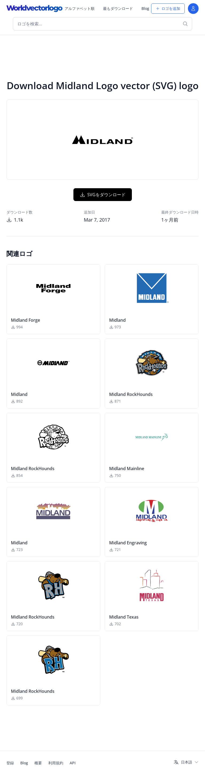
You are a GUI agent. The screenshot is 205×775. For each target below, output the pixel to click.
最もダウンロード (118, 8)
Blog (145, 8)
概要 (38, 762)
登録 (10, 762)
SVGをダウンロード (102, 195)
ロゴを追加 (168, 8)
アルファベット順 (79, 8)
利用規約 (55, 762)
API (73, 762)
